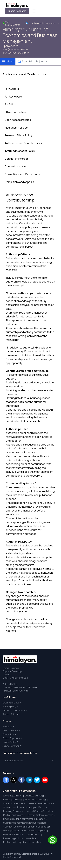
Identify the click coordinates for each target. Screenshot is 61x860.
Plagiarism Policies (16, 127)
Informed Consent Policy (20, 151)
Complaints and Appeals (19, 182)
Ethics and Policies (16, 112)
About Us (9, 727)
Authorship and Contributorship (24, 143)
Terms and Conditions (15, 710)
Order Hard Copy (12, 703)
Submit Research (17, 10)
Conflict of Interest (16, 158)
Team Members (12, 730)
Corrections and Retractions (22, 174)
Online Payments (12, 738)
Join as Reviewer (12, 746)
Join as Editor (11, 742)
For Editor (10, 104)
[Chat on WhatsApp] (52, 839)
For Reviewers (13, 96)
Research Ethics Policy (18, 135)
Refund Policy (11, 714)
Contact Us (10, 734)
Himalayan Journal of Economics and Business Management (30, 35)
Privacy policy (11, 706)
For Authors (12, 89)
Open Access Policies (18, 120)
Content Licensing (16, 166)
